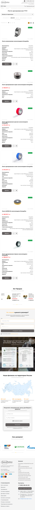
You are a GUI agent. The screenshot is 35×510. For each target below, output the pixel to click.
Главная (2, 8)
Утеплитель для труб (23, 477)
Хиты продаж (17, 19)
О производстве (4, 499)
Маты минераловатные (23, 466)
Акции (19, 471)
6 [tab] (19, 304)
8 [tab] (21, 304)
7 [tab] (20, 304)
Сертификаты (4, 489)
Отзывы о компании (5, 502)
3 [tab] (15, 304)
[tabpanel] (9, 296)
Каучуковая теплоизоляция (24, 475)
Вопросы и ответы (5, 506)
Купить (7, 64)
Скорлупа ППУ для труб (23, 472)
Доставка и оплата (5, 493)
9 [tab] (21, 452)
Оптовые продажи (5, 491)
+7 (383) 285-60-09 (30, 1)
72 (12, 22)
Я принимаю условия (10, 333)
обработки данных (14, 333)
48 (10, 22)
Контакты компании (5, 497)
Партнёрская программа (6, 504)
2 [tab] (14, 304)
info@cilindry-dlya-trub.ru (26, 498)
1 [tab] (13, 304)
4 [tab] (15, 452)
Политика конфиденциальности (7, 472)
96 (14, 22)
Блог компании (4, 485)
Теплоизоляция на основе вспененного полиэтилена (21, 8)
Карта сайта (3, 495)
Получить (17, 424)
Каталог (7, 8)
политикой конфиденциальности (20, 428)
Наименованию (23, 17)
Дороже (17, 17)
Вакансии (3, 487)
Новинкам (29, 17)
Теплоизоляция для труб (24, 474)
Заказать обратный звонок (25, 488)
